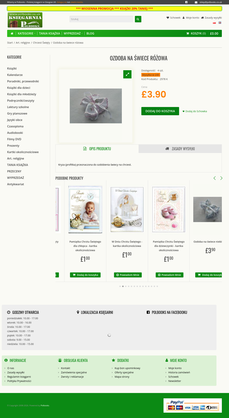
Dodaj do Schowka (196, 111)
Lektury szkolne (18, 107)
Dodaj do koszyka (160, 111)
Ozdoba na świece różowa (68, 42)
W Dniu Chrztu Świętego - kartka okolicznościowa (139, 244)
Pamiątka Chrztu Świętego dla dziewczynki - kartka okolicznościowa (181, 246)
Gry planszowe (17, 113)
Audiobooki (15, 133)
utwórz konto (76, 2)
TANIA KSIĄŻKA (17, 165)
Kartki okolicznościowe (23, 152)
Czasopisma (15, 126)
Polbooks (45, 405)
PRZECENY (14, 171)
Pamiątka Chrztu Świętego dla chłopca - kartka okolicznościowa (97, 246)
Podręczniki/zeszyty (20, 101)
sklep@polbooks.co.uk (211, 2)
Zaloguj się (62, 2)
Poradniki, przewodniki (23, 81)
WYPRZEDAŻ (15, 178)
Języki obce (14, 120)
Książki (12, 68)
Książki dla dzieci (18, 88)
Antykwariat (15, 184)
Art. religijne (23, 42)
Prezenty (13, 146)
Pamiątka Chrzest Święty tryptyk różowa (55, 244)
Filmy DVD (14, 139)
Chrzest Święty (41, 42)
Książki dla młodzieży (21, 94)
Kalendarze (15, 75)
